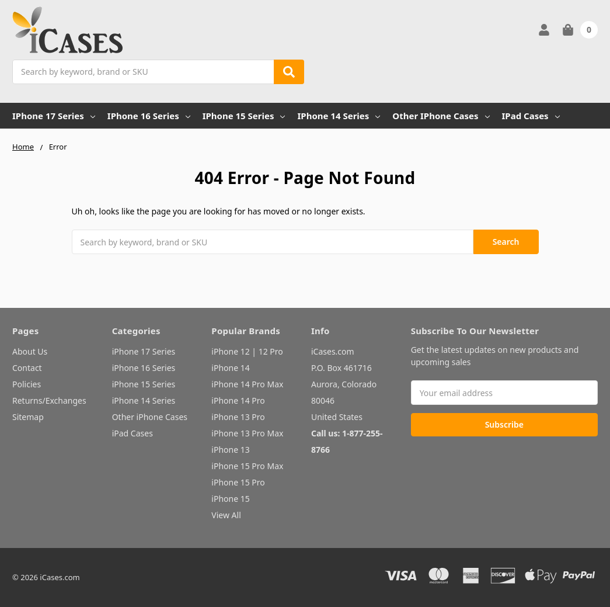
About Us (29, 351)
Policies (26, 384)
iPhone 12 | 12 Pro (247, 351)
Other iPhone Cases (440, 116)
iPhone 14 (230, 367)
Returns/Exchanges (49, 400)
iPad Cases (531, 116)
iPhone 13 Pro (238, 416)
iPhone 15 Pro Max (247, 465)
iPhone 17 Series (53, 116)
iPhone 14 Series (338, 116)
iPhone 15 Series (244, 116)
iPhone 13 (230, 449)
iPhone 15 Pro (238, 482)
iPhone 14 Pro (238, 400)
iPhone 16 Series (148, 116)
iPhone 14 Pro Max (247, 384)
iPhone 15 (230, 498)
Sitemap (28, 416)
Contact (27, 367)
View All (225, 515)
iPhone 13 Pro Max (247, 433)
